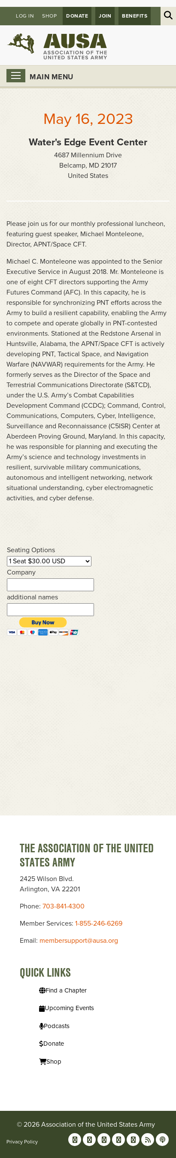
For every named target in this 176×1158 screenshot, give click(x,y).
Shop (49, 16)
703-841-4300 (63, 906)
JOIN (105, 16)
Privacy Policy (22, 1142)
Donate (77, 16)
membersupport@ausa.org (78, 940)
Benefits (134, 16)
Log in (25, 16)
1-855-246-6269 (98, 923)
